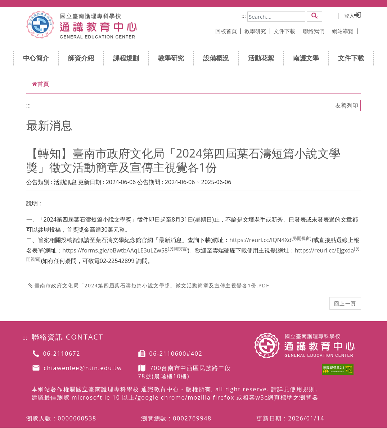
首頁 (40, 84)
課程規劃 (128, 58)
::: (243, 16)
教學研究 (257, 31)
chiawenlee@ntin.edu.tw (83, 368)
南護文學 (308, 58)
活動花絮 (263, 58)
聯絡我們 (315, 31)
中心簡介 (38, 58)
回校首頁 (228, 31)
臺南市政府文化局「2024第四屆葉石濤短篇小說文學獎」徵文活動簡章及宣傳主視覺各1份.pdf (148, 285)
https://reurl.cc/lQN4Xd (270, 240)
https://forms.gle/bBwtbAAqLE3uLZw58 (125, 250)
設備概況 (218, 58)
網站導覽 (344, 31)
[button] (314, 16)
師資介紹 (83, 58)
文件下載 (286, 31)
